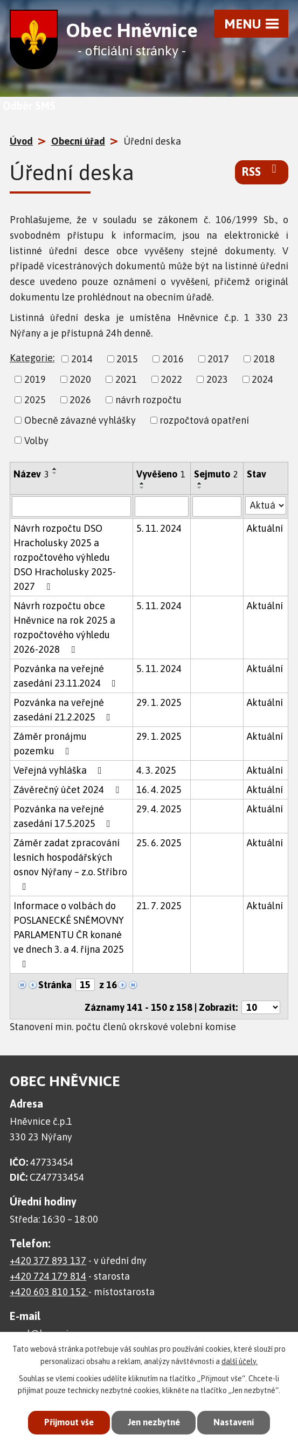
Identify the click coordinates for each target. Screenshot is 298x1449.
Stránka (55, 984)
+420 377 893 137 (48, 1260)
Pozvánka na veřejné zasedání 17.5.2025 (64, 816)
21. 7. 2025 (159, 905)
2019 (35, 379)
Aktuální (265, 528)
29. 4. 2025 (159, 809)
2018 (264, 359)
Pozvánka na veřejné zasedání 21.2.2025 (64, 710)
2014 (82, 359)
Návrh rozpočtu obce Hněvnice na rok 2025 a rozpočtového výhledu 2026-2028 (64, 627)
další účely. (239, 1360)
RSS (261, 171)
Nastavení (237, 1422)
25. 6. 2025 (159, 842)
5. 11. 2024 (159, 528)
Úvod (21, 141)
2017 (218, 359)
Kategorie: (32, 357)
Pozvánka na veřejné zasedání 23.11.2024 (66, 676)
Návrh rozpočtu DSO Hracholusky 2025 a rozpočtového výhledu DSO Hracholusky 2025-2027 (64, 557)
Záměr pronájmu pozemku (50, 743)
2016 (173, 359)
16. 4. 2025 (159, 789)
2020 (80, 379)
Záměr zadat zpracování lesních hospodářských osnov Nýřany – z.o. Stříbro (70, 864)
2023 (217, 379)
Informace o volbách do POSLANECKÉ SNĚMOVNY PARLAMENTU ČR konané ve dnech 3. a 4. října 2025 (68, 934)
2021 (126, 379)
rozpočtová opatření (204, 420)
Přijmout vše (65, 1422)
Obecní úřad (78, 141)
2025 (35, 399)
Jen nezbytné (153, 1422)
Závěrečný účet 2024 (68, 789)
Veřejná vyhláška (59, 770)
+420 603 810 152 (49, 1291)
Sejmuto (216, 474)
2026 (80, 399)
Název (31, 474)
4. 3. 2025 (156, 770)
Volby (36, 440)
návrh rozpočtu (148, 399)
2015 (127, 359)
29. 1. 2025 (159, 702)
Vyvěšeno (160, 474)
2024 (262, 379)
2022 (171, 379)
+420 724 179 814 (48, 1276)
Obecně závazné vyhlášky (80, 420)
